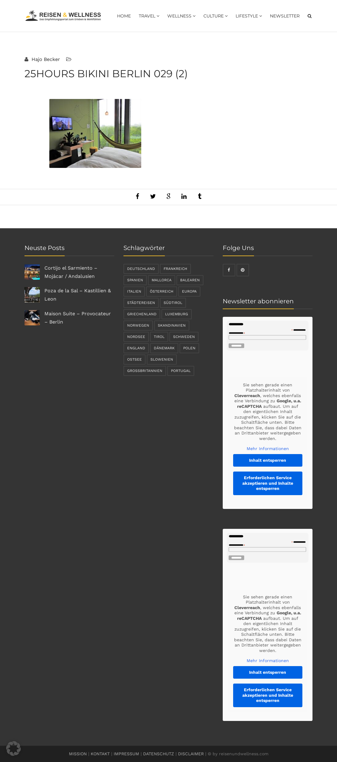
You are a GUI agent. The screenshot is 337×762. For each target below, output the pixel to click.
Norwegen (138, 325)
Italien (134, 291)
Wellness (181, 16)
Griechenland (142, 314)
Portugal (181, 371)
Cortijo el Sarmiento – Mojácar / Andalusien (70, 272)
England (136, 348)
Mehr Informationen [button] (267, 448)
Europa (189, 291)
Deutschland (141, 269)
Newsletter (285, 16)
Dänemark (164, 348)
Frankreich (175, 269)
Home (124, 16)
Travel (149, 16)
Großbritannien (144, 371)
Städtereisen (141, 303)
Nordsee (136, 337)
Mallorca (162, 280)
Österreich (161, 291)
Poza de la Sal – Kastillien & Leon (77, 295)
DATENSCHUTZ (158, 753)
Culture (215, 16)
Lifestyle (249, 16)
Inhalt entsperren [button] (267, 460)
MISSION (78, 753)
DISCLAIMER (191, 753)
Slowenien (161, 359)
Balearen (190, 280)
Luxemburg (176, 314)
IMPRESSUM (126, 753)
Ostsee (134, 359)
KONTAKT (100, 753)
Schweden (184, 337)
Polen (189, 348)
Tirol (159, 337)
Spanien (135, 280)
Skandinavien (172, 325)
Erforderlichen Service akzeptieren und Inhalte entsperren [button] (267, 483)
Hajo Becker (45, 59)
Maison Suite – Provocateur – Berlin (77, 318)
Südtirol (173, 303)
